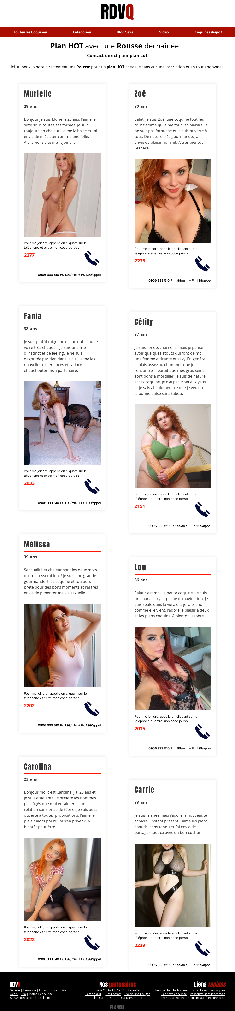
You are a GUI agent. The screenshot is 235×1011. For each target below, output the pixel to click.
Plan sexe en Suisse (174, 994)
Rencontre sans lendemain (207, 994)
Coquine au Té (197, 997)
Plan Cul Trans (102, 997)
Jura (23, 994)
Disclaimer (44, 997)
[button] (82, 32)
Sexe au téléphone (173, 997)
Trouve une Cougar (137, 994)
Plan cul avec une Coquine (208, 990)
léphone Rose (216, 997)
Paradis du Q (93, 994)
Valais (14, 994)
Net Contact (113, 994)
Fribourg (44, 990)
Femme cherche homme (171, 990)
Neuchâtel (60, 990)
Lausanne (29, 990)
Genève (15, 990)
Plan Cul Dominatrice (129, 997)
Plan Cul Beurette (128, 990)
